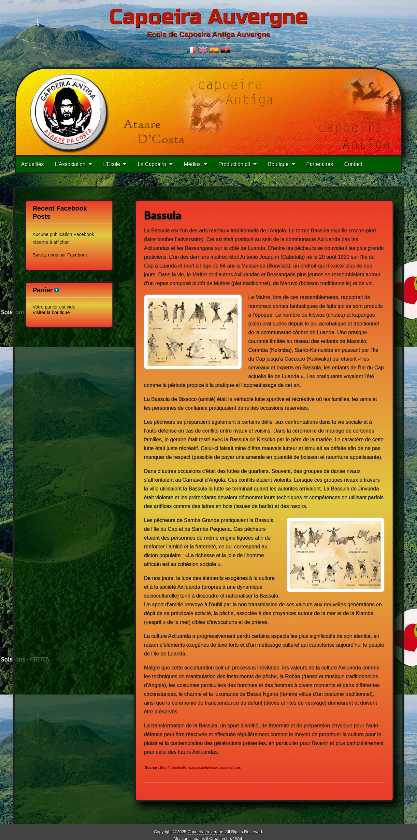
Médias (192, 164)
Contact (353, 164)
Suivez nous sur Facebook (60, 254)
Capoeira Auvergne (208, 17)
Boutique (278, 164)
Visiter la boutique (51, 312)
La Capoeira (152, 164)
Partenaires (319, 164)
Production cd (234, 164)
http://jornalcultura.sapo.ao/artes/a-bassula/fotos (200, 767)
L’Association (70, 164)
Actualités (32, 164)
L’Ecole (111, 164)
